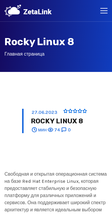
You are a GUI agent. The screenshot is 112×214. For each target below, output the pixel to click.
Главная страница (24, 54)
